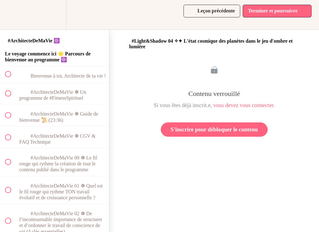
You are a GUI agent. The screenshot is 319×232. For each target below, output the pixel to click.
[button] (11, 15)
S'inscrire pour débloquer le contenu (214, 129)
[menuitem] (54, 15)
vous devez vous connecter (243, 105)
